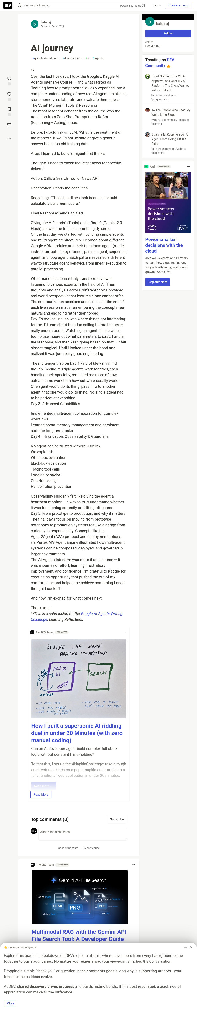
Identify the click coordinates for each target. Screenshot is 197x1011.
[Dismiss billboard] (191, 947)
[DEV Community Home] (8, 5)
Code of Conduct (68, 847)
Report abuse (91, 847)
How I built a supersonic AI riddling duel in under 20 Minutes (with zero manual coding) (77, 733)
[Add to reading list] (9, 111)
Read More (40, 794)
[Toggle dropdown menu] (124, 632)
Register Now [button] (157, 282)
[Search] (20, 5)
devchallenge (72, 58)
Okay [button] (10, 1003)
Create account (178, 5)
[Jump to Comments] (9, 96)
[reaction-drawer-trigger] (9, 81)
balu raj (46, 22)
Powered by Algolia (132, 5)
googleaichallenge (45, 58)
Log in (156, 5)
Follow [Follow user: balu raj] (168, 33)
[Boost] (9, 125)
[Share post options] (9, 139)
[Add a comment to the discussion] (83, 834)
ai (87, 58)
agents (98, 58)
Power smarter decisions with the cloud (164, 245)
